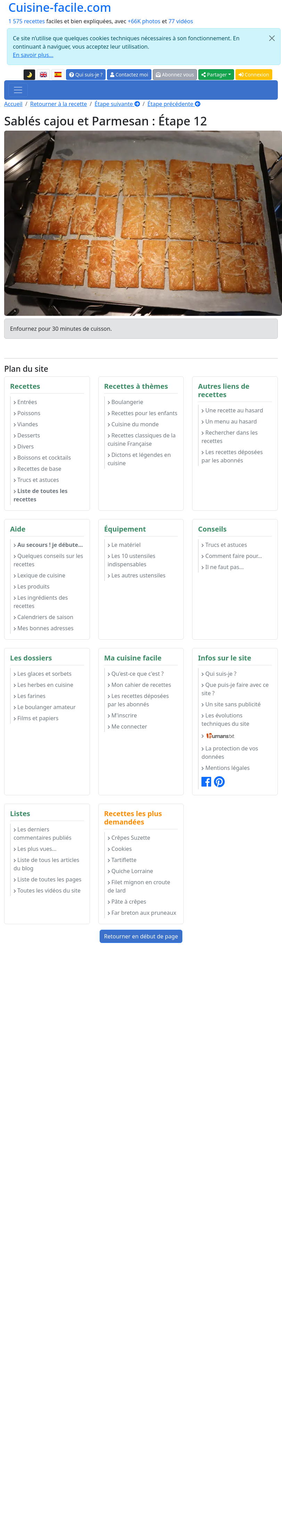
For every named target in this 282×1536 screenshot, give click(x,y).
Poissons (27, 413)
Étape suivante (117, 104)
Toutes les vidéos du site (47, 890)
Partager (214, 74)
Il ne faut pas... (222, 567)
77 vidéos (180, 21)
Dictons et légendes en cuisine (139, 459)
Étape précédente (174, 104)
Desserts (27, 435)
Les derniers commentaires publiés (43, 833)
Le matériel (124, 545)
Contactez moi (129, 74)
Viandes (26, 424)
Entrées (25, 402)
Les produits (31, 586)
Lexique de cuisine (39, 575)
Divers (24, 446)
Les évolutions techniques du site (225, 720)
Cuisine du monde (133, 424)
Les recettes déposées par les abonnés (232, 456)
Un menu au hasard (229, 421)
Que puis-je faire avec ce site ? (234, 689)
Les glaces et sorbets (43, 673)
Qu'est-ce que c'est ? (136, 673)
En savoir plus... (33, 55)
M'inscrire (122, 715)
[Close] (272, 38)
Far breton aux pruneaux (142, 913)
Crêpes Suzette (129, 837)
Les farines (29, 696)
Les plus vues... (35, 849)
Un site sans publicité (230, 704)
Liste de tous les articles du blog (46, 864)
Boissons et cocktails (42, 457)
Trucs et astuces (36, 480)
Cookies (120, 849)
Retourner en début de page (141, 936)
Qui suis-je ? (85, 74)
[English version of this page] (43, 74)
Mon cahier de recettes (139, 685)
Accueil (13, 104)
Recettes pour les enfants (142, 413)
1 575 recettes (26, 21)
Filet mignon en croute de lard (139, 886)
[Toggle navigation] (18, 90)
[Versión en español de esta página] (58, 74)
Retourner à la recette (58, 104)
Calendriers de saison (43, 617)
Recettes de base (37, 469)
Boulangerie (125, 402)
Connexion (254, 74)
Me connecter (127, 726)
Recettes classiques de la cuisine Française (142, 439)
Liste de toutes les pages (47, 879)
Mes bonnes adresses (44, 628)
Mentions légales (225, 768)
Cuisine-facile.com (59, 7)
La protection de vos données (229, 753)
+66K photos (144, 21)
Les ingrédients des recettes (41, 602)
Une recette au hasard (232, 410)
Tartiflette (122, 860)
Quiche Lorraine (130, 871)
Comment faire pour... (231, 556)
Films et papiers (36, 718)
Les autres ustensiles (137, 575)
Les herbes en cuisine (43, 685)
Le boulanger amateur (45, 707)
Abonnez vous (175, 74)
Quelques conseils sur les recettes (48, 560)
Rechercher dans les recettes (229, 437)
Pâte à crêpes (127, 901)
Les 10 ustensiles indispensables (132, 560)
